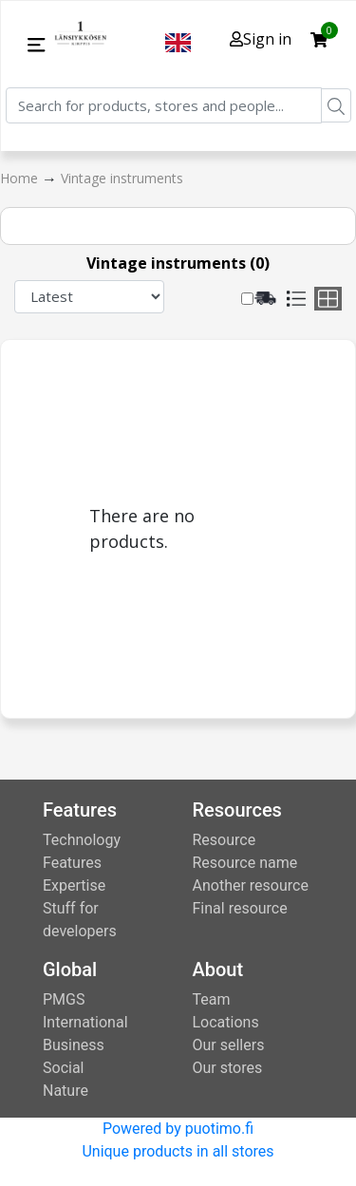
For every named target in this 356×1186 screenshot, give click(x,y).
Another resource (251, 885)
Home (21, 178)
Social (63, 1068)
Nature (65, 1091)
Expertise (74, 885)
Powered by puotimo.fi (178, 1129)
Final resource (240, 908)
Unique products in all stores (177, 1151)
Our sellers (229, 1045)
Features (72, 863)
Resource (224, 840)
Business (73, 1045)
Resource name (245, 863)
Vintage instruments (122, 178)
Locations (226, 1022)
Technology (82, 840)
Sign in (260, 38)
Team (212, 999)
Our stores (228, 1068)
